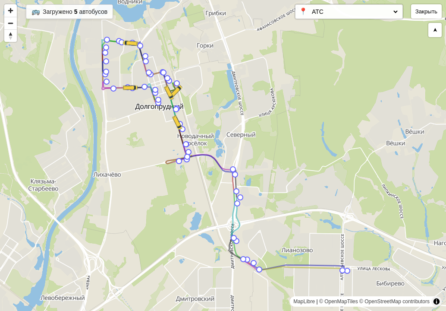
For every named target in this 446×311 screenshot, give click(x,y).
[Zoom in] (10, 10)
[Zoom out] (10, 23)
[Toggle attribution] (436, 301)
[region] (223, 155)
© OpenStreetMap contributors (394, 301)
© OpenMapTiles (338, 301)
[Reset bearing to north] (10, 35)
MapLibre (304, 301)
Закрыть (426, 11)
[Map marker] (347, 271)
